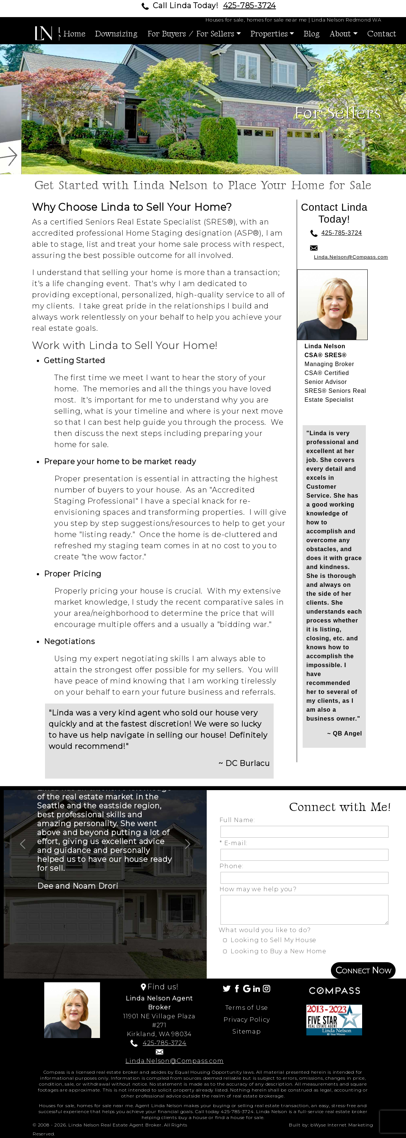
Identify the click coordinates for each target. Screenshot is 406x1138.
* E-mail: (235, 843)
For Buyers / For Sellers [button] (190, 34)
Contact (381, 34)
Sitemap (246, 1031)
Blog (312, 34)
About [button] (340, 34)
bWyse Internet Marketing (341, 1125)
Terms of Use (246, 1007)
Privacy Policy (246, 1019)
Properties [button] (269, 34)
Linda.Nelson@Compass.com (351, 257)
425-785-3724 (249, 5)
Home (75, 34)
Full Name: (239, 820)
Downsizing (116, 34)
